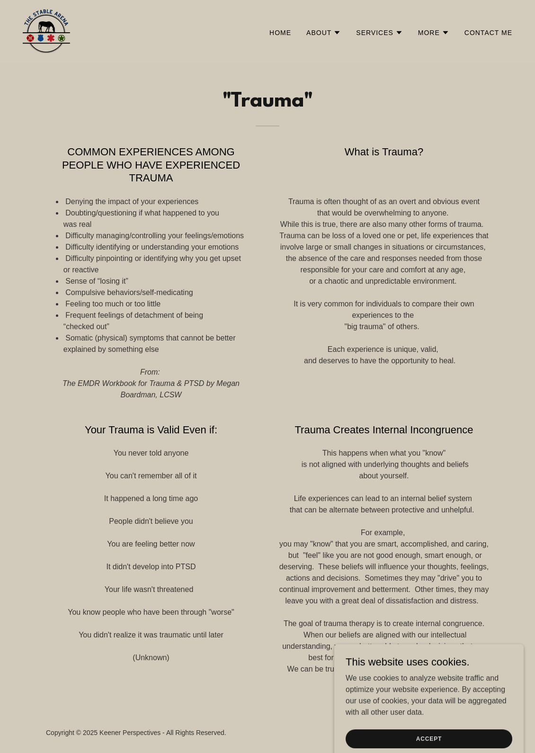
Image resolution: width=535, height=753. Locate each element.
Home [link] (280, 32)
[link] (46, 31)
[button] (323, 32)
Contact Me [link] (488, 32)
